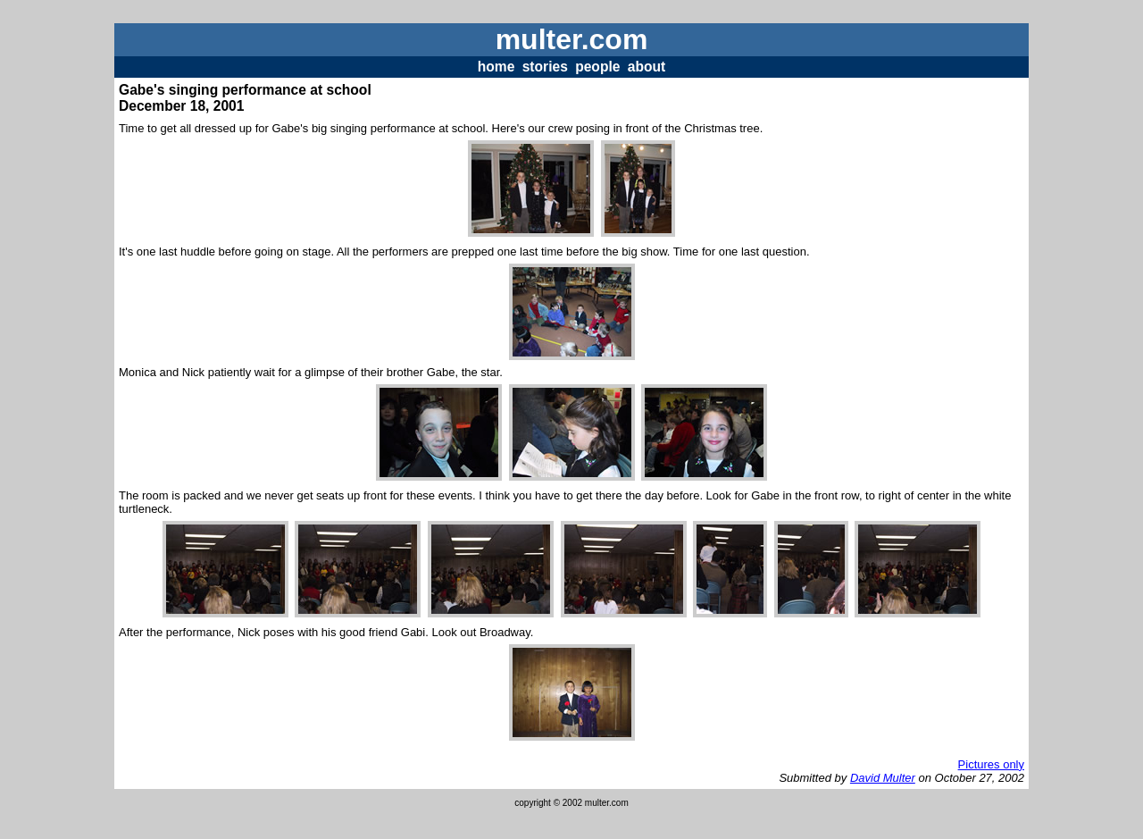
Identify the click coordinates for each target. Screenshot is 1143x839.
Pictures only (991, 764)
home (496, 66)
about (646, 66)
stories (545, 66)
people (597, 66)
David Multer (882, 777)
